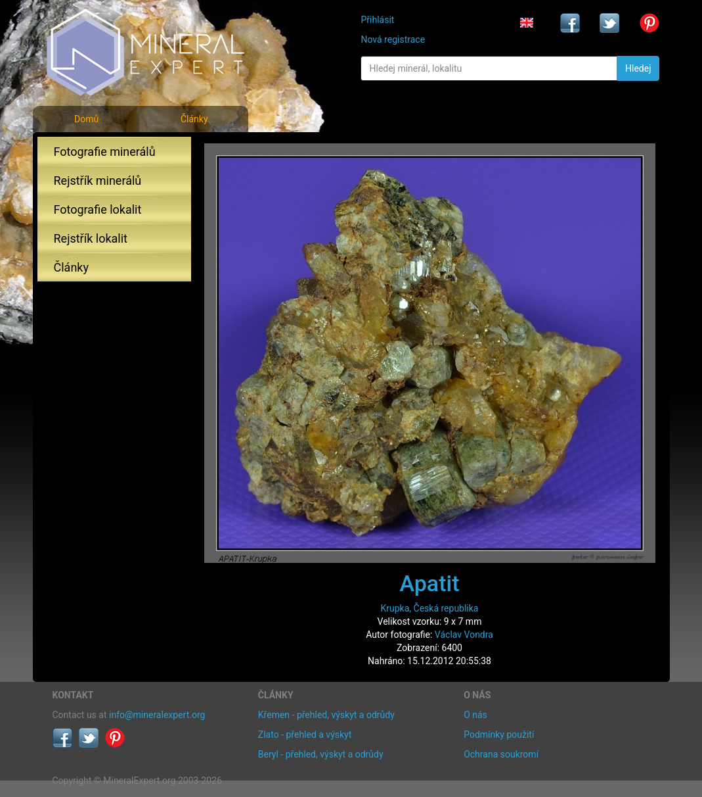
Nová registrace (393, 39)
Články (194, 119)
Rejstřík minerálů (98, 180)
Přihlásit (377, 19)
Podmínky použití (499, 734)
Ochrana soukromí (501, 754)
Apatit (430, 583)
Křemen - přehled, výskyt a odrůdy (326, 715)
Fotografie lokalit (98, 209)
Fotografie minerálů (105, 151)
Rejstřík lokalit (90, 238)
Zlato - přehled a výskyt (304, 734)
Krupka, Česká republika (430, 608)
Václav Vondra (464, 634)
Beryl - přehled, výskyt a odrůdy (321, 754)
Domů (86, 119)
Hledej (638, 68)
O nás (475, 715)
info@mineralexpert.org (157, 715)
